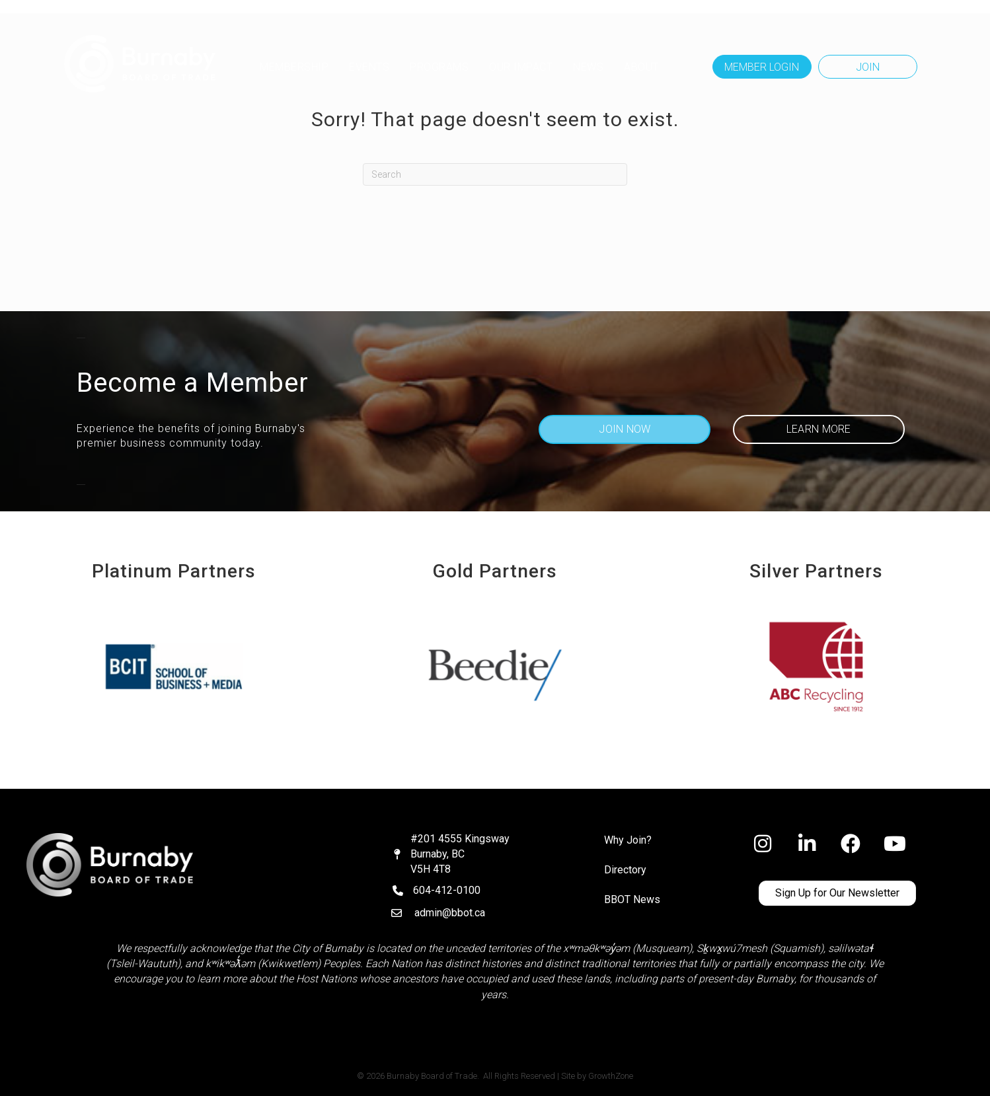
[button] (762, 67)
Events (369, 67)
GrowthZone (610, 1076)
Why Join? (628, 840)
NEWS (588, 67)
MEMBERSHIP (294, 67)
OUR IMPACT (520, 67)
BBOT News (632, 899)
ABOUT (641, 67)
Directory (625, 869)
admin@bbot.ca (449, 912)
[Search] (495, 174)
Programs (439, 67)
